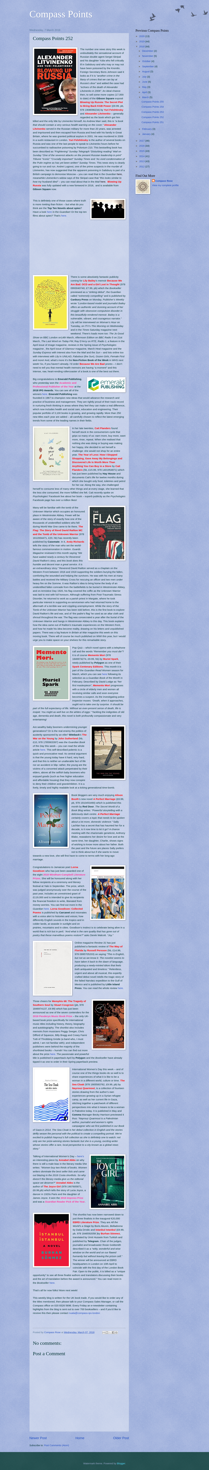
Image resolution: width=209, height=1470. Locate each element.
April (145, 92)
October (146, 61)
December (148, 51)
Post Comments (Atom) (56, 1445)
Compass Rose (164, 181)
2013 (142, 161)
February (147, 129)
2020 (142, 36)
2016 (142, 146)
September (148, 66)
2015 (142, 151)
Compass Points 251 (153, 122)
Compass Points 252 (153, 117)
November (148, 56)
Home (79, 1438)
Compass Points (60, 14)
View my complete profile (165, 185)
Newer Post (38, 1438)
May (144, 87)
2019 (142, 41)
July (144, 76)
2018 (142, 46)
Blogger (121, 1463)
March (145, 97)
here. (64, 215)
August (146, 71)
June (145, 81)
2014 (142, 156)
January (146, 134)
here (50, 211)
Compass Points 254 (153, 106)
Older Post (121, 1438)
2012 (142, 166)
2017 (142, 140)
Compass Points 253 (153, 112)
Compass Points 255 (153, 101)
